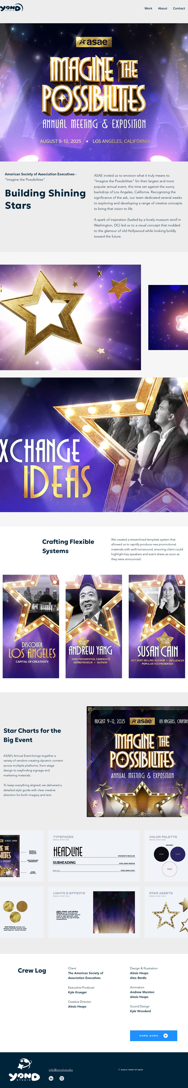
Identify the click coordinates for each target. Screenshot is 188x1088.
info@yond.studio (61, 1070)
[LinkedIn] (51, 1078)
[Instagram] (61, 1078)
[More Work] (153, 1035)
